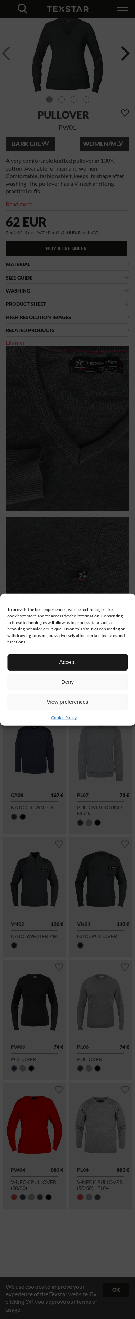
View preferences (68, 702)
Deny (67, 682)
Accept (67, 662)
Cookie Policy (64, 717)
